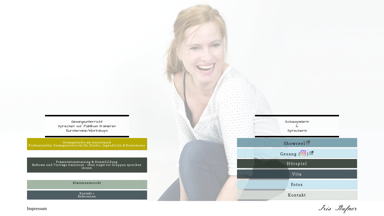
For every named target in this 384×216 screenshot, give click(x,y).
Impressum (37, 208)
